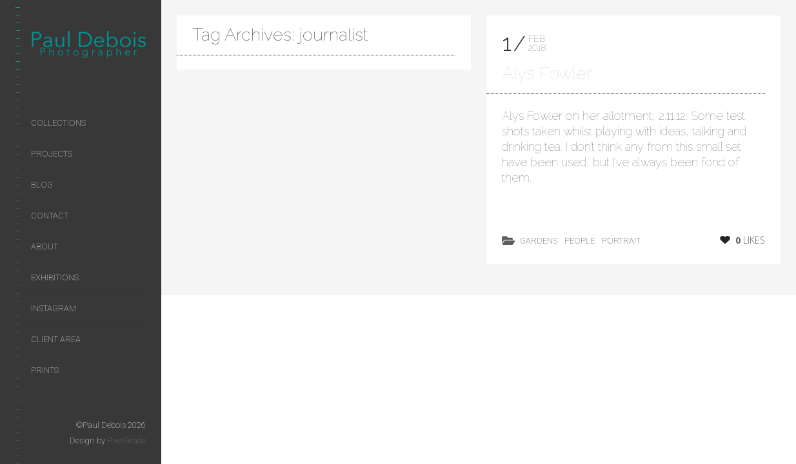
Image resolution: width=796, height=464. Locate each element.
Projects (51, 154)
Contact (49, 215)
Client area (56, 339)
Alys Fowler (547, 73)
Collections (58, 123)
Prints (45, 370)
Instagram (53, 308)
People (579, 241)
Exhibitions (55, 277)
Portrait (621, 241)
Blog (42, 184)
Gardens (538, 241)
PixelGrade (126, 440)
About (44, 246)
